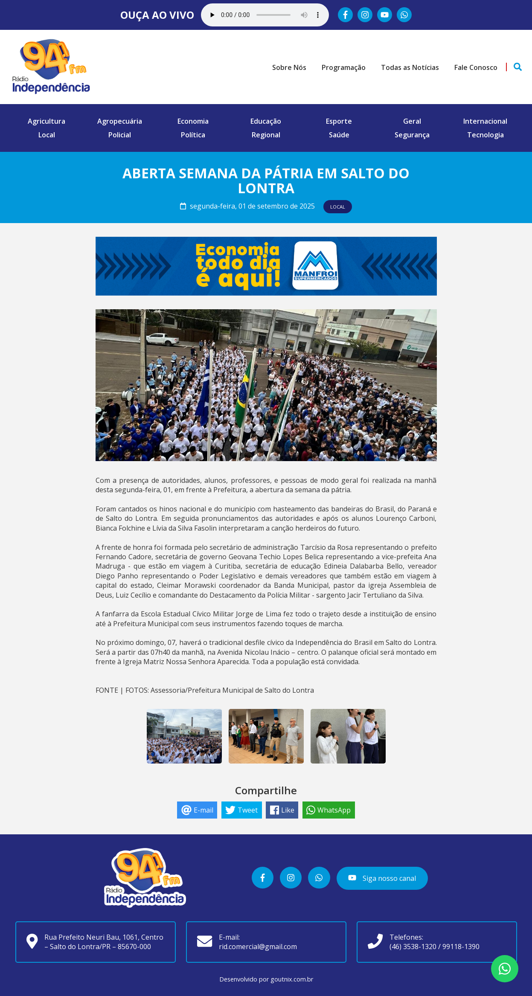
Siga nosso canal (382, 878)
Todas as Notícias (410, 67)
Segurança (412, 134)
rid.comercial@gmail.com (258, 946)
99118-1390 (461, 946)
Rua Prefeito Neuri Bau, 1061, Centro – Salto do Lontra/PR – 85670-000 (103, 941)
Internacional (485, 121)
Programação (344, 67)
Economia (193, 121)
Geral (412, 121)
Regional (266, 134)
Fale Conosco (475, 67)
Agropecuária (119, 121)
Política (193, 134)
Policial (119, 134)
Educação (265, 121)
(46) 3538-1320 (413, 946)
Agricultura (46, 121)
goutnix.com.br (291, 979)
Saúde (339, 134)
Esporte (339, 121)
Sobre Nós (289, 67)
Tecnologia (485, 134)
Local (46, 134)
